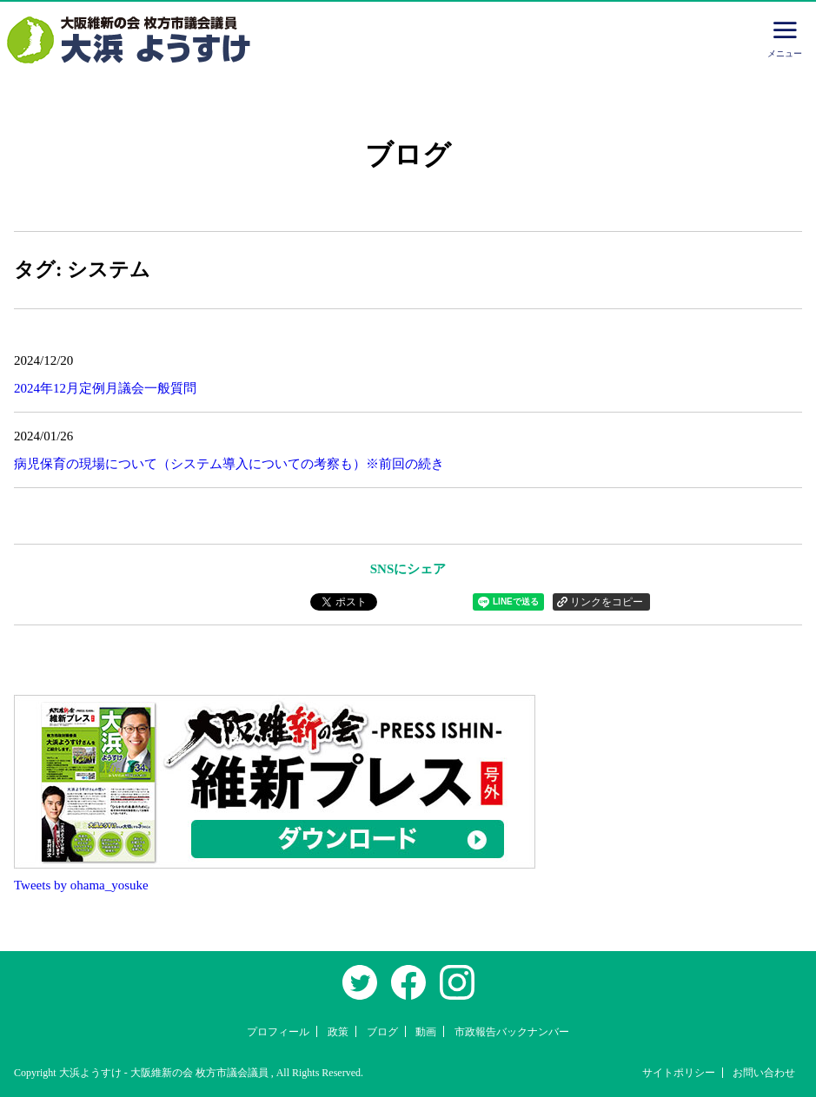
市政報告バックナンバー (511, 1032)
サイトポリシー (678, 1073)
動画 (425, 1032)
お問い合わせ (764, 1073)
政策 (338, 1032)
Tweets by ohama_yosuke (81, 885)
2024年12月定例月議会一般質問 (105, 388)
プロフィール (278, 1032)
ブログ (382, 1032)
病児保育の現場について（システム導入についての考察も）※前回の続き (229, 464)
